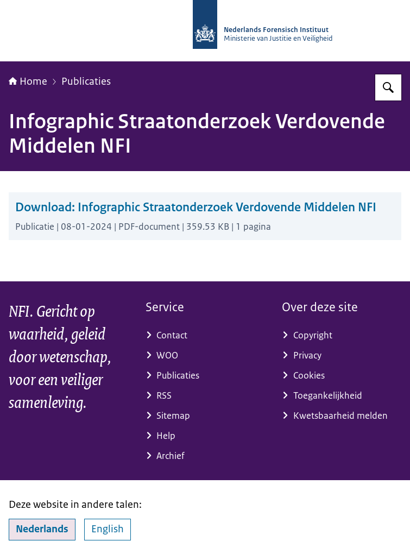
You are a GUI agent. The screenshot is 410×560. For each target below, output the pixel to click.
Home (28, 81)
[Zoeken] (388, 87)
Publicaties (86, 81)
